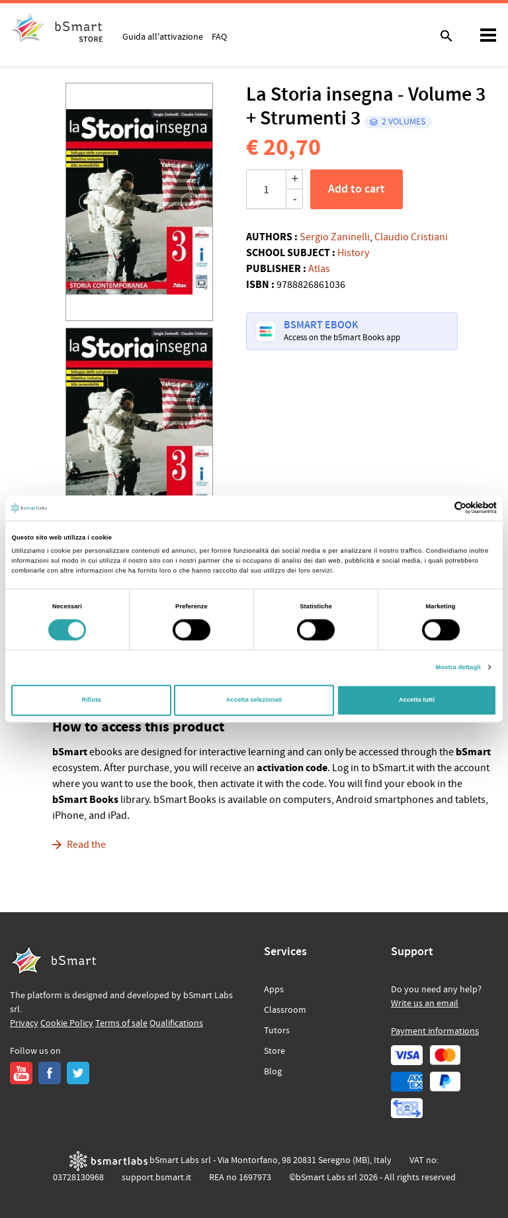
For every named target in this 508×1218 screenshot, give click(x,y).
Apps (274, 990)
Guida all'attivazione (162, 36)
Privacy (24, 1023)
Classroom (285, 1010)
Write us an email (424, 1003)
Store (274, 1051)
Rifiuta (91, 700)
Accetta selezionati (254, 700)
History (353, 252)
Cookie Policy (66, 1023)
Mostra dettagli (458, 667)
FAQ (219, 36)
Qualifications (176, 1023)
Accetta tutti (417, 700)
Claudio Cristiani (411, 237)
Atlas (319, 268)
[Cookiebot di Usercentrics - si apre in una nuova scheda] (439, 508)
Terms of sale (121, 1023)
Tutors (277, 1031)
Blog (273, 1072)
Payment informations (435, 1031)
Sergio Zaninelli (335, 237)
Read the (86, 844)
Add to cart (356, 189)
